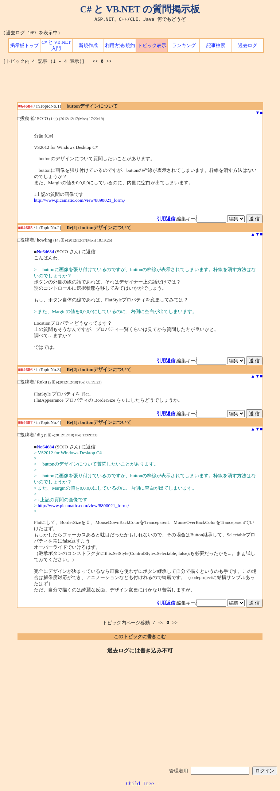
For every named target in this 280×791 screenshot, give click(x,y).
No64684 (45, 251)
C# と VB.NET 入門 (56, 45)
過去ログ (247, 45)
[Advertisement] (140, 85)
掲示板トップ (24, 45)
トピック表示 (152, 45)
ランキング (184, 45)
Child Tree (140, 783)
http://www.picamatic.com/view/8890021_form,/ (79, 200)
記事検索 (215, 45)
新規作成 (88, 45)
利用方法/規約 (120, 45)
